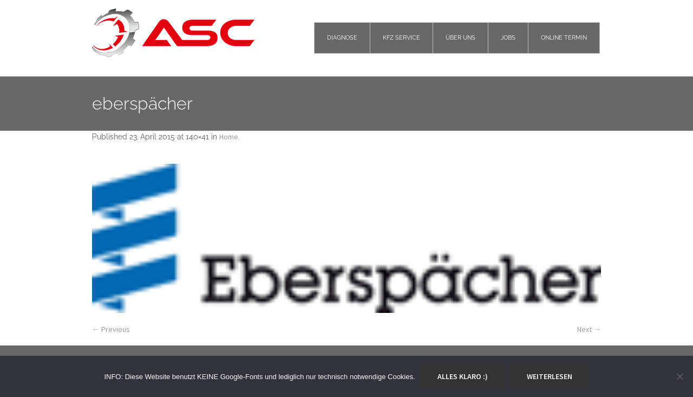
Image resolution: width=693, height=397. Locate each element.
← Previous (111, 329)
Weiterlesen (549, 376)
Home (228, 137)
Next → (589, 329)
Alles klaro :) (462, 376)
